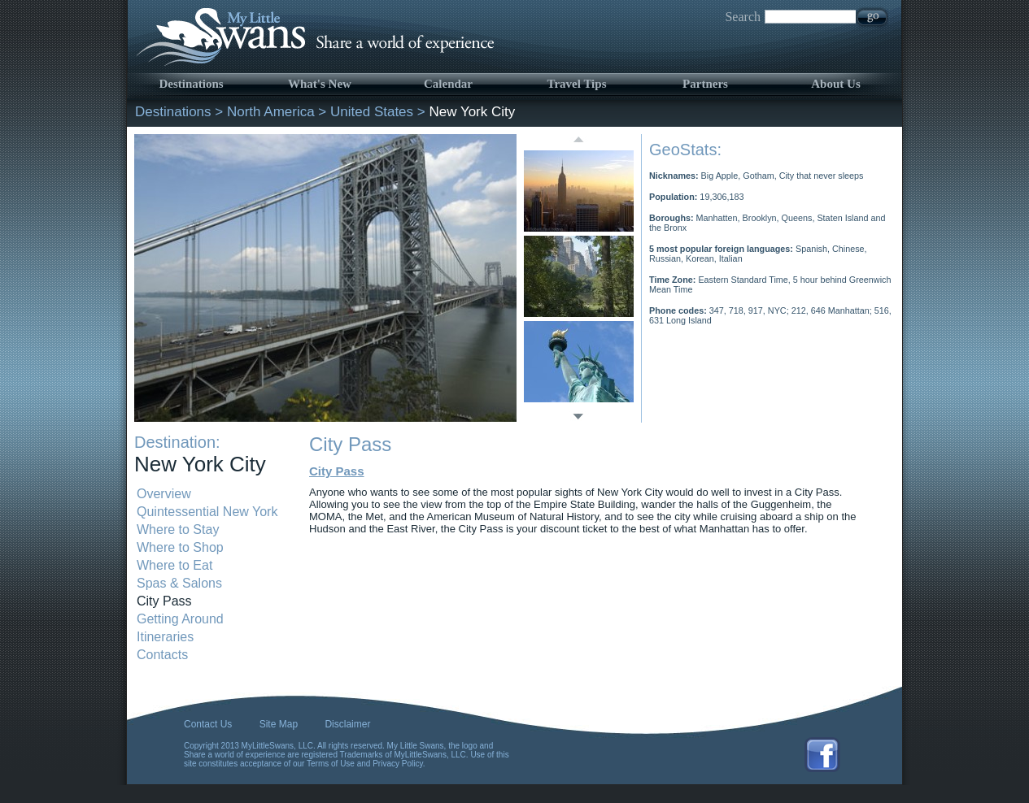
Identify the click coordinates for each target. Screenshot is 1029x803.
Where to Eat (174, 565)
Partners (705, 83)
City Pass (164, 601)
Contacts (162, 655)
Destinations (191, 83)
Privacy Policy (398, 763)
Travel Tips (577, 83)
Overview (164, 494)
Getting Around (180, 619)
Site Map (278, 724)
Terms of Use (331, 763)
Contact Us (208, 724)
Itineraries (165, 637)
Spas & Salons (179, 583)
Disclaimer (347, 724)
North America (271, 111)
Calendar (448, 83)
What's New (319, 83)
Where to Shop (180, 547)
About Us (835, 83)
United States (371, 111)
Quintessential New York (207, 512)
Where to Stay (178, 529)
